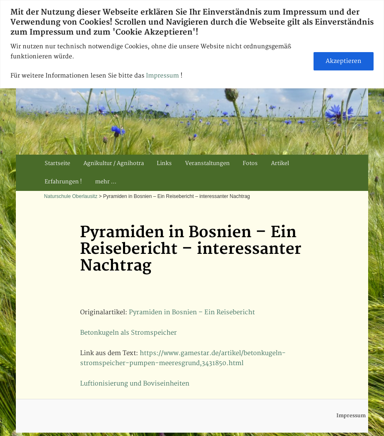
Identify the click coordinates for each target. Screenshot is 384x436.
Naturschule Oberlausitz (71, 196)
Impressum (163, 75)
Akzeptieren (343, 61)
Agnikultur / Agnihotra (113, 163)
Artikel (280, 163)
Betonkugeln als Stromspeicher (128, 333)
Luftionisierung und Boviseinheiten (134, 384)
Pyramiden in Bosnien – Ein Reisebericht (192, 312)
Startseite (57, 163)
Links (164, 163)
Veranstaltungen (207, 163)
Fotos (250, 163)
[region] (192, 44)
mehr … (105, 181)
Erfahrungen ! (63, 181)
